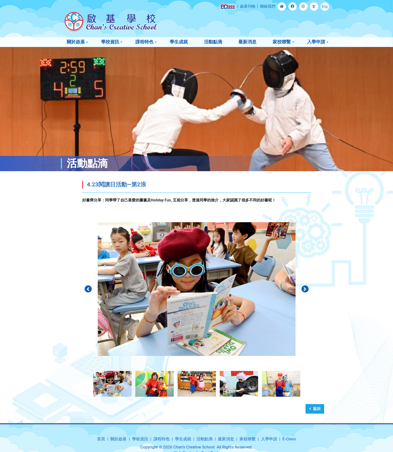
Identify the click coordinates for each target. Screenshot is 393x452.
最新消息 (247, 42)
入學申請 (316, 42)
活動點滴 (213, 42)
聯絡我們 (267, 6)
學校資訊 (110, 42)
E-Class (289, 439)
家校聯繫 (282, 42)
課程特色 (144, 42)
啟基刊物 (247, 6)
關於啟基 (76, 42)
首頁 (101, 439)
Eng (324, 7)
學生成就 (179, 42)
